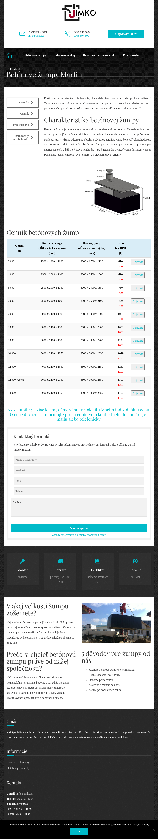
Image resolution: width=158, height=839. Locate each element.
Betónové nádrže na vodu (99, 55)
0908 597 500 (81, 35)
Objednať (138, 261)
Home (12, 55)
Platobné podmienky (18, 768)
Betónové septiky (64, 55)
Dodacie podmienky (18, 762)
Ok (79, 831)
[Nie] (153, 829)
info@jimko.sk (36, 35)
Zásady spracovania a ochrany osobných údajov (79, 534)
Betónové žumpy (35, 55)
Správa (79, 507)
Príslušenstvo (131, 55)
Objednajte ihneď (126, 33)
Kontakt (15, 69)
